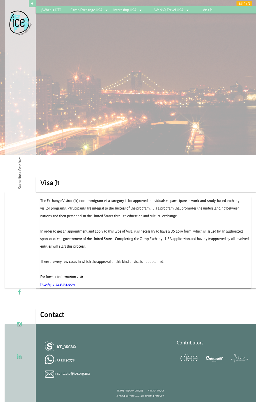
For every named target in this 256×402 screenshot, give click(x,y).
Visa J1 (208, 10)
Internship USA (127, 10)
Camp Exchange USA (89, 10)
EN (248, 3)
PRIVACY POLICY (156, 390)
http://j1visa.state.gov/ (57, 284)
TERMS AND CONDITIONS (130, 390)
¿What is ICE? (51, 10)
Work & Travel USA (171, 10)
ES (241, 3)
